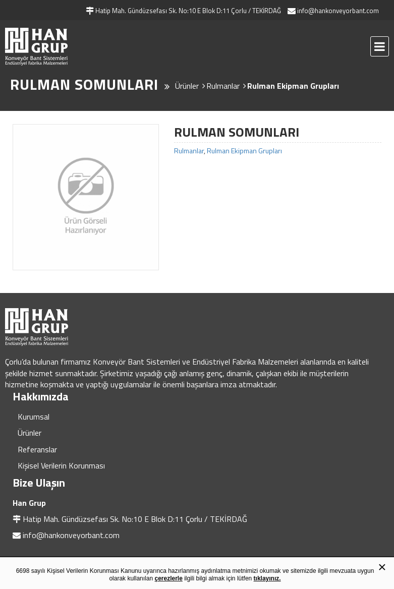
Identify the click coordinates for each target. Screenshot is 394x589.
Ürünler (29, 433)
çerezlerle (168, 578)
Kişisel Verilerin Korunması (61, 465)
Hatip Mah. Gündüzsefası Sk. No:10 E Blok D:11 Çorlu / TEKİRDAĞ (135, 519)
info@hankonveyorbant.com (71, 535)
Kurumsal (33, 416)
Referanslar (37, 449)
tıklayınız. (267, 578)
